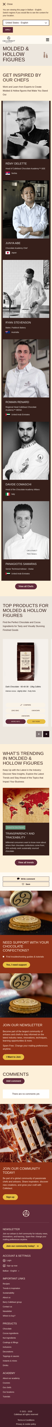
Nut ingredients (9, 1338)
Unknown (36, 710)
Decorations (8, 1352)
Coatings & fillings (10, 1342)
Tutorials (6, 1396)
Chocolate (7, 1329)
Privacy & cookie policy (26, 1424)
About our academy (11, 1378)
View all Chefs (26, 586)
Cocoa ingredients (10, 1333)
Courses (6, 1383)
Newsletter (7, 1311)
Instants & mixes (10, 1361)
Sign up (10, 1197)
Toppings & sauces (11, 1356)
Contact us (7, 1307)
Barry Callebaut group (12, 1302)
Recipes (6, 1284)
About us (6, 1297)
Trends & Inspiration (11, 1288)
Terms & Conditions (26, 1420)
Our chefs (7, 1387)
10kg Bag (15, 710)
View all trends (26, 862)
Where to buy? (9, 1316)
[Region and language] (26, 23)
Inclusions (7, 1347)
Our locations (8, 1392)
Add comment (13, 1081)
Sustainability (8, 1293)
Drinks (5, 1365)
